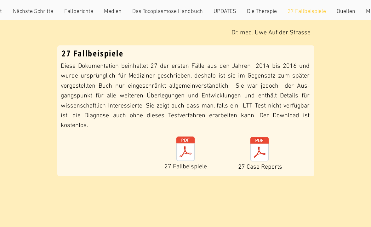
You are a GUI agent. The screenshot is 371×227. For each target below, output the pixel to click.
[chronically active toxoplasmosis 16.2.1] (259, 150)
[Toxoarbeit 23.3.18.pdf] (185, 149)
